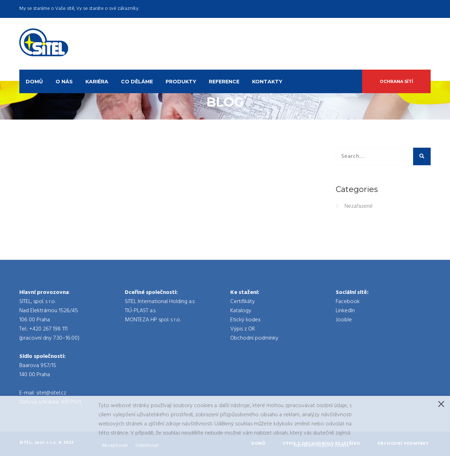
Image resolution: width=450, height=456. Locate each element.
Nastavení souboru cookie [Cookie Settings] (321, 446)
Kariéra (96, 81)
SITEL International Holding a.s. (160, 301)
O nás (64, 81)
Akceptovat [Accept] (115, 446)
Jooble (344, 320)
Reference (224, 81)
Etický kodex (245, 320)
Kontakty (267, 81)
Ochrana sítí (396, 81)
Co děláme (137, 81)
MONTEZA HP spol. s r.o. (153, 320)
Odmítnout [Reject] (147, 446)
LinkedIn (345, 310)
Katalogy (240, 310)
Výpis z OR (242, 329)
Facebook (348, 301)
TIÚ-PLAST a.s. (140, 310)
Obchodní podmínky (254, 338)
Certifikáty (242, 301)
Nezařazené (359, 207)
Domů (34, 81)
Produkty (181, 81)
